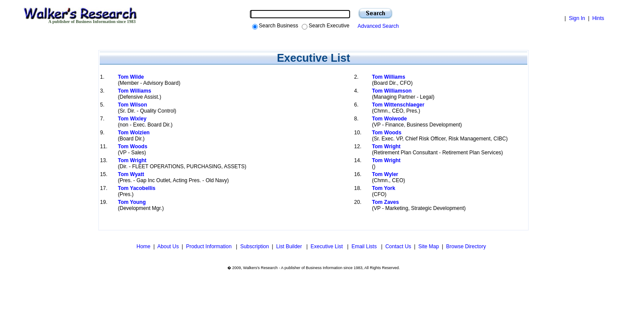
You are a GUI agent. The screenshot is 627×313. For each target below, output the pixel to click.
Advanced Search (377, 26)
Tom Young (132, 202)
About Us (168, 246)
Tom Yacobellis (136, 188)
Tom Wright (386, 146)
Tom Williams (388, 77)
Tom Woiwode (389, 119)
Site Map (428, 246)
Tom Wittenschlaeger (398, 105)
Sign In (577, 18)
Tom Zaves (385, 202)
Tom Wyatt (131, 174)
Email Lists (364, 246)
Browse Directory (466, 246)
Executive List (327, 246)
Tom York (383, 188)
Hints (598, 18)
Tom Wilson (132, 105)
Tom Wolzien (134, 133)
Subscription (254, 246)
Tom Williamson (391, 91)
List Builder (289, 246)
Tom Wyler (385, 174)
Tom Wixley (132, 119)
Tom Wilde (131, 77)
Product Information (209, 246)
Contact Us (398, 246)
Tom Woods (386, 133)
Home (142, 246)
